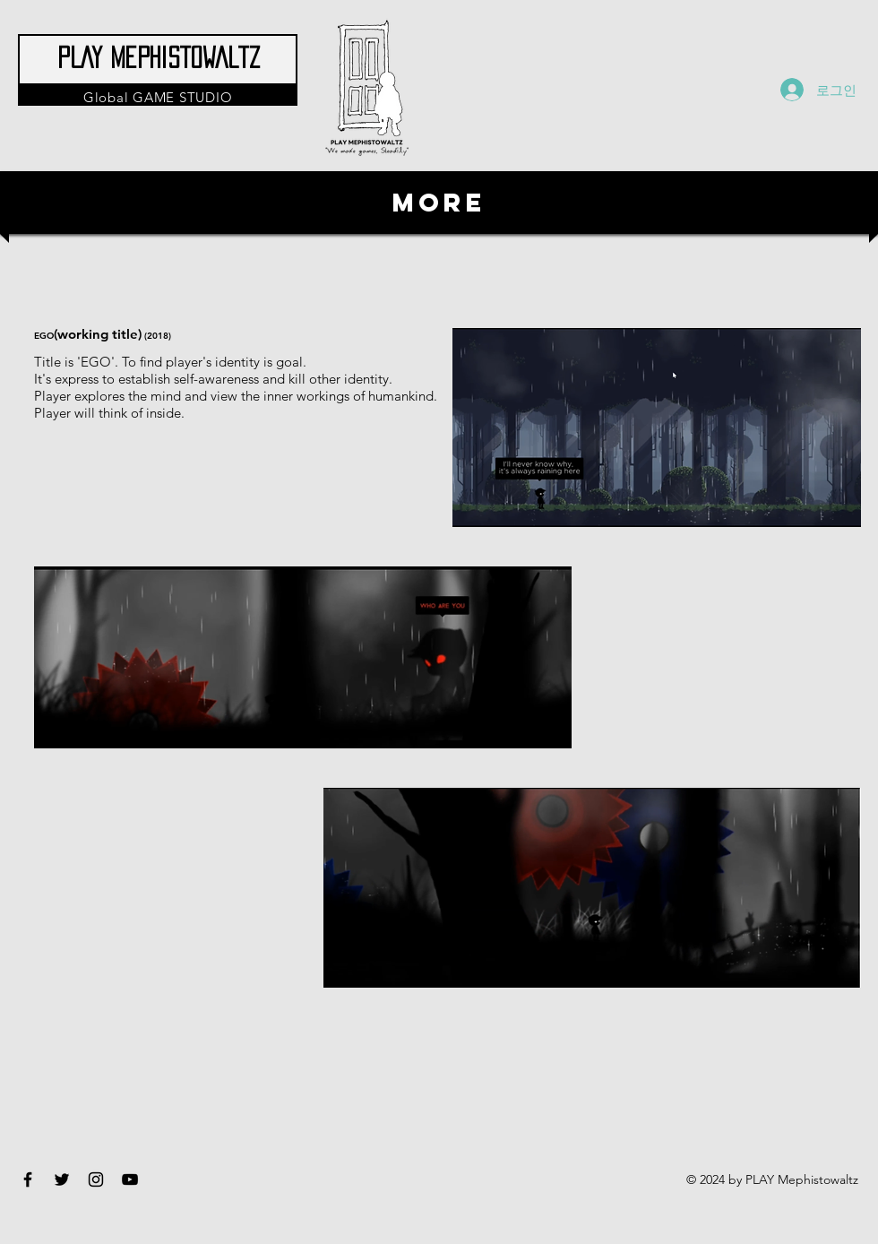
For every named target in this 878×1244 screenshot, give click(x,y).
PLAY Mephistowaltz (158, 57)
